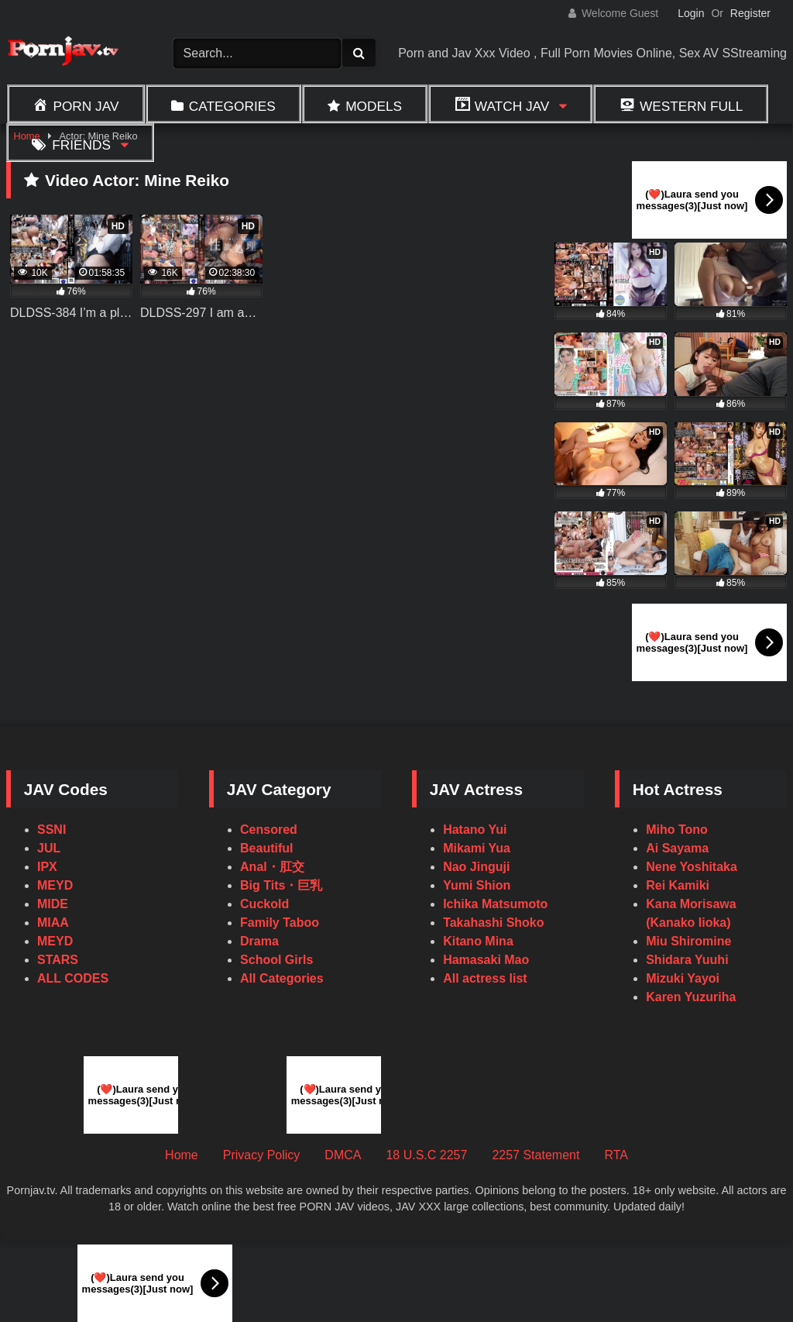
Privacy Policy (261, 1155)
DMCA (342, 1155)
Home (181, 1155)
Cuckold (264, 904)
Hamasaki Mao (486, 959)
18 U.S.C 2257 (426, 1155)
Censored (268, 829)
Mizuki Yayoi (682, 978)
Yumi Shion (476, 885)
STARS (57, 959)
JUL (48, 848)
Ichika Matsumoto (495, 904)
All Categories (282, 978)
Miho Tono (677, 829)
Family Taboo (279, 922)
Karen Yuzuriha (691, 997)
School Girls (276, 959)
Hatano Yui (474, 829)
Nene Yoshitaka (691, 866)
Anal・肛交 (272, 866)
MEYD (55, 885)
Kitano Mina (478, 941)
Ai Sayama (677, 848)
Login (691, 13)
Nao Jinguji (476, 866)
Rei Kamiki (677, 885)
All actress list (485, 978)
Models (373, 106)
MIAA (53, 922)
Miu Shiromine (688, 941)
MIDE (52, 904)
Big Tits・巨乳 (281, 885)
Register (750, 13)
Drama (259, 941)
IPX (47, 866)
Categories (232, 106)
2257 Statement (535, 1155)
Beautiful (266, 848)
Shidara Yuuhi (687, 959)
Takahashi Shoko (493, 922)
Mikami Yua (476, 848)
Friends (81, 145)
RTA (616, 1155)
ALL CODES (72, 978)
